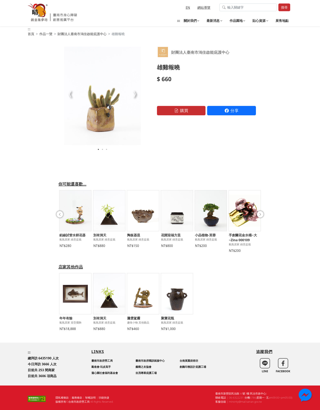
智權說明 (90, 397)
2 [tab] (102, 149)
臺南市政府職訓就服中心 (150, 360)
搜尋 (284, 7)
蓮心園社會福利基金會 (104, 373)
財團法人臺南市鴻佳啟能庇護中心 (82, 34)
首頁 (31, 34)
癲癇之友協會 (143, 367)
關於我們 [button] (190, 20)
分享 (232, 110)
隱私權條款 (62, 397)
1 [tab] (98, 149)
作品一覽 (45, 34)
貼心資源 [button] (259, 20)
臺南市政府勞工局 (102, 360)
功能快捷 (104, 397)
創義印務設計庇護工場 (193, 367)
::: (178, 20)
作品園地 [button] (236, 20)
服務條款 (77, 397)
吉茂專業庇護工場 (146, 373)
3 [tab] (106, 149)
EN (188, 7)
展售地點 (282, 20)
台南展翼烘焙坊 (189, 360)
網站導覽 (203, 7)
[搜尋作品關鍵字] (248, 7)
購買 (181, 110)
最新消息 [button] (213, 20)
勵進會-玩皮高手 (101, 367)
